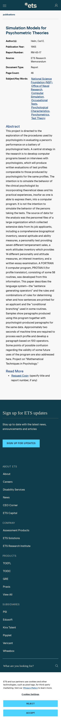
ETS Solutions (11, 538)
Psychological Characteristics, (40, 109)
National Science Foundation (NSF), (42, 80)
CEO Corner (10, 505)
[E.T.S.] (30, 5)
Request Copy (20, 375)
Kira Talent (9, 627)
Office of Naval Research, (40, 87)
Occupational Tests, (39, 102)
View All (7, 594)
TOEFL (7, 563)
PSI (5, 611)
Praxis (6, 586)
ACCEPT (30, 713)
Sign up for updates (21, 443)
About (6, 474)
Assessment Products (16, 530)
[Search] (56, 666)
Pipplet (7, 635)
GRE (5, 578)
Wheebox (8, 651)
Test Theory (38, 118)
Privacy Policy (30, 688)
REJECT (30, 703)
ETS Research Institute (16, 546)
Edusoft (8, 619)
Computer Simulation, (37, 95)
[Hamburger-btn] (5, 5)
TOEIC (7, 571)
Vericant (8, 643)
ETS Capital (10, 513)
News (6, 497)
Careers (8, 481)
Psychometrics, (40, 114)
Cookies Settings (30, 694)
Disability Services (14, 489)
